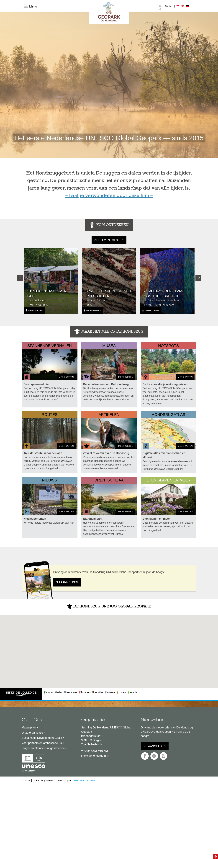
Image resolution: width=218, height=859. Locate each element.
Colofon (91, 781)
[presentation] (20, 278)
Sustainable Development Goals (42, 738)
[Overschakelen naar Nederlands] (178, 6)
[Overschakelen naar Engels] (182, 6)
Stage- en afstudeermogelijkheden (43, 748)
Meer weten (34, 311)
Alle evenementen (108, 240)
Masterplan (29, 728)
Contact (169, 6)
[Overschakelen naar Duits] (187, 6)
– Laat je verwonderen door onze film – (109, 196)
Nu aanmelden (67, 582)
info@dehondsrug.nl (93, 756)
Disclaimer (79, 781)
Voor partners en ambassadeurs (42, 743)
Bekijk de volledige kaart (20, 695)
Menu (30, 6)
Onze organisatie (32, 733)
